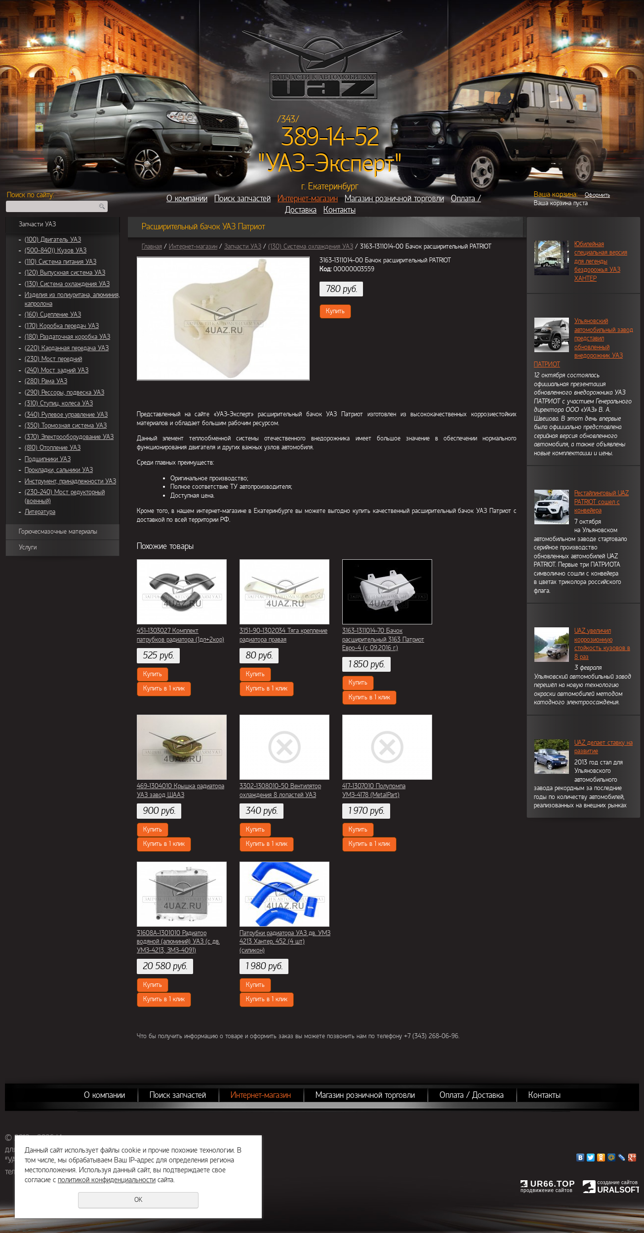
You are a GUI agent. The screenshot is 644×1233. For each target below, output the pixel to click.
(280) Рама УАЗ (46, 381)
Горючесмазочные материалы (58, 532)
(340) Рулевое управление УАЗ (66, 415)
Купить (335, 311)
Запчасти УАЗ (37, 224)
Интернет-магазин (308, 198)
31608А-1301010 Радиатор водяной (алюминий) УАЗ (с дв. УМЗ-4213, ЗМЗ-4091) (178, 941)
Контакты (339, 210)
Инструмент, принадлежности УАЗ (70, 481)
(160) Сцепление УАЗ (53, 315)
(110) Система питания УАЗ (60, 262)
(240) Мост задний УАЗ (56, 370)
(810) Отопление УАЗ (52, 448)
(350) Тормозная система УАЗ (66, 426)
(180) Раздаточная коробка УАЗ (67, 337)
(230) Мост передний (53, 359)
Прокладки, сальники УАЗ (59, 470)
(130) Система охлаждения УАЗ (67, 284)
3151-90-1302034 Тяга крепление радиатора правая (283, 635)
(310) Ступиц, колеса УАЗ (59, 403)
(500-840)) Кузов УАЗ (55, 250)
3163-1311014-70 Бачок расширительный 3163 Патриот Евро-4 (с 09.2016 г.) (383, 639)
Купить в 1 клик (164, 688)
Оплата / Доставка (472, 1095)
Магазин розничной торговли (394, 198)
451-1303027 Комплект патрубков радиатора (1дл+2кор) (180, 635)
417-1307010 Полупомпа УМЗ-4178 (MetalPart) (373, 790)
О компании (186, 198)
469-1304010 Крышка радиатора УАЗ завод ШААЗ (180, 790)
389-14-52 (330, 137)
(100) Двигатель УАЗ (53, 240)
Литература (40, 512)
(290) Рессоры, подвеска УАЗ (64, 393)
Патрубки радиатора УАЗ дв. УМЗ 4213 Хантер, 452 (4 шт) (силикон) (285, 941)
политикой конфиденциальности (107, 1179)
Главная (152, 247)
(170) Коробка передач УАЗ (62, 326)
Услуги (28, 547)
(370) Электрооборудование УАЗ (69, 437)
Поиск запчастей (242, 198)
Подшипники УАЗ (48, 459)
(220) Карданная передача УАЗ (67, 348)
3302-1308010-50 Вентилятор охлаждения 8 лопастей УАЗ (280, 790)
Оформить (597, 194)
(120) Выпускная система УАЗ (65, 273)
